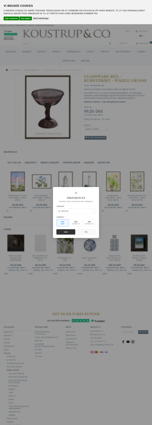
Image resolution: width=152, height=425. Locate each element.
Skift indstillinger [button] (41, 18)
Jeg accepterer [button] (11, 18)
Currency (60, 217)
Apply (66, 232)
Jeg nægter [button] (26, 18)
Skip (86, 232)
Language (60, 206)
